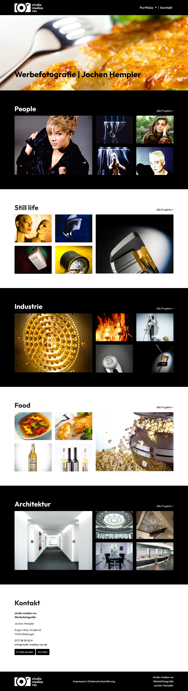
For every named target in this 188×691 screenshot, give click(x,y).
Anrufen (43, 652)
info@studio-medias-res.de (31, 644)
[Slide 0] (166, 76)
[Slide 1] (169, 76)
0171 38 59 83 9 (24, 640)
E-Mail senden (24, 652)
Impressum (79, 681)
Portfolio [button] (147, 7)
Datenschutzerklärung (101, 681)
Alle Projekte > (164, 111)
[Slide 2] (172, 76)
